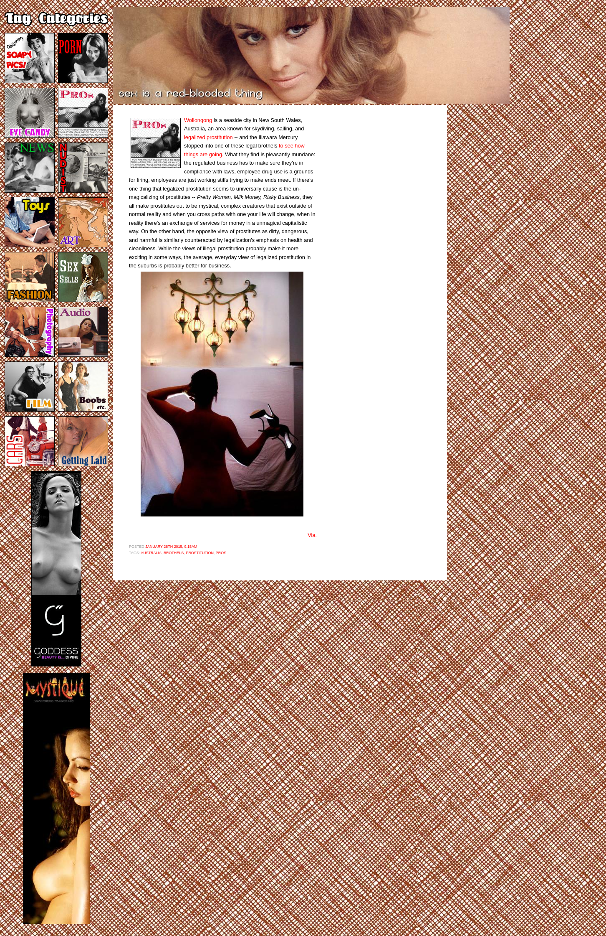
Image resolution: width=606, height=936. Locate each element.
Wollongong (198, 120)
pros (221, 553)
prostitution (200, 553)
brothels (174, 553)
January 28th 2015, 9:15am (171, 546)
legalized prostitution (208, 137)
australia (151, 553)
